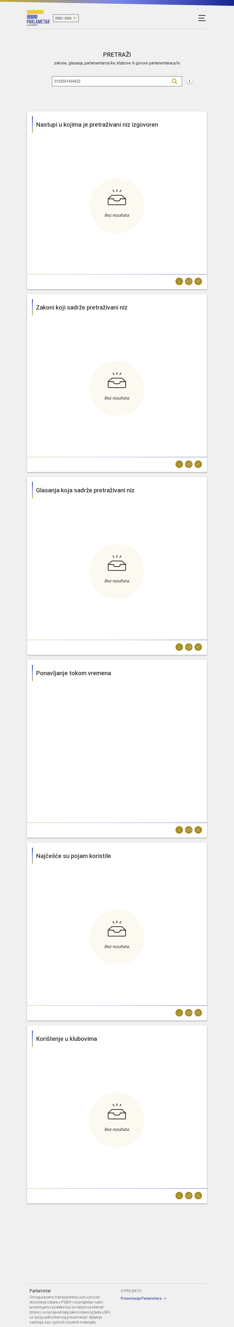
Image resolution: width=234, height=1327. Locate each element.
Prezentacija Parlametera (141, 1298)
